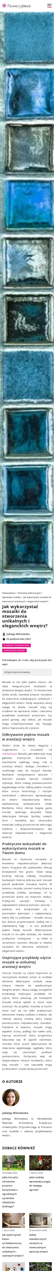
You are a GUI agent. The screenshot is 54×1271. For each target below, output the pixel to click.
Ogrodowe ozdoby (14, 650)
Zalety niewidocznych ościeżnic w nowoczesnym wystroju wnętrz (38, 1243)
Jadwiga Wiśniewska (18, 634)
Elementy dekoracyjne (16, 645)
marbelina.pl (9, 753)
